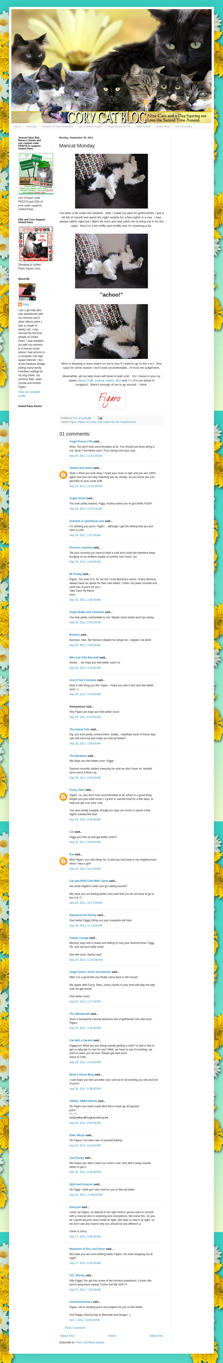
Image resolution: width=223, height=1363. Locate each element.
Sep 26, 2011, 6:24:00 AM (85, 717)
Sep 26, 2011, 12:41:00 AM (85, 455)
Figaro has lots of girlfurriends (119, 421)
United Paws (163, 126)
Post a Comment (75, 1327)
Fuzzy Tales (76, 789)
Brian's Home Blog (81, 1074)
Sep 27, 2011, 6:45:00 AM (85, 1263)
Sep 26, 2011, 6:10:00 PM (85, 1062)
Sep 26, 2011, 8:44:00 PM (85, 1145)
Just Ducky (76, 1157)
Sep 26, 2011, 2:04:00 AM (85, 561)
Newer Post (67, 1335)
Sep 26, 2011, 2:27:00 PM (85, 1001)
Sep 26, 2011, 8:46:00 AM (85, 819)
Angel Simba (77, 498)
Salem (110, 380)
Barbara (74, 634)
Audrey (99, 380)
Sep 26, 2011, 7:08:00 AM (85, 743)
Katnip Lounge (79, 938)
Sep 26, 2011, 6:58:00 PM (85, 1123)
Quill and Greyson (81, 1184)
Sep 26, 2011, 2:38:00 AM (85, 599)
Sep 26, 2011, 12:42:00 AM (85, 486)
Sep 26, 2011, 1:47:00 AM (85, 535)
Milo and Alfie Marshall (84, 657)
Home (17, 126)
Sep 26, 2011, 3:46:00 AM (85, 645)
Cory (26, 304)
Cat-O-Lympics (183, 126)
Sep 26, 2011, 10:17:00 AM (85, 902)
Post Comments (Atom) (90, 1342)
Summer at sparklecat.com (86, 521)
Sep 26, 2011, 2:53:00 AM (85, 622)
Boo (118, 380)
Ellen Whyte (77, 1135)
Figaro (73, 421)
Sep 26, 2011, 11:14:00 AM (85, 925)
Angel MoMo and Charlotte (86, 612)
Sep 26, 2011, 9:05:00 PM (85, 1172)
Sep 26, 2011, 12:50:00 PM (85, 959)
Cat (71, 831)
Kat (71, 854)
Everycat (75, 1207)
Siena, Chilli (85, 380)
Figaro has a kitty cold (90, 421)
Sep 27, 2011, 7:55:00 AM (85, 1289)
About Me (31, 126)
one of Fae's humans (82, 680)
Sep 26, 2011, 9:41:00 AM (85, 868)
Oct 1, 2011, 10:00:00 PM (84, 1320)
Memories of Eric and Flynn (87, 1249)
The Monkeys (78, 755)
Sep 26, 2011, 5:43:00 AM (85, 694)
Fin (130, 380)
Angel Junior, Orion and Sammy (90, 972)
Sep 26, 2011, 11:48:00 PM (85, 1194)
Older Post (156, 1335)
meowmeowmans (80, 1301)
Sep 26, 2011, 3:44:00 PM (85, 1028)
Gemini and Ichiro (80, 468)
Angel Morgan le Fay (119, 126)
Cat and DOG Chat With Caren (88, 881)
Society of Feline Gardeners (57, 126)
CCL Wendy (77, 1275)
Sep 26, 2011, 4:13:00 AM (85, 667)
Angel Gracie (143, 126)
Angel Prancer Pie (81, 441)
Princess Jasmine (80, 547)
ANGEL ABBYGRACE (83, 1101)
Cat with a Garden (81, 1040)
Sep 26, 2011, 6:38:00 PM (85, 1088)
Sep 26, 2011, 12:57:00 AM (85, 508)
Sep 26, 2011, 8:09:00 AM (85, 777)
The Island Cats (79, 729)
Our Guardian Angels (90, 126)
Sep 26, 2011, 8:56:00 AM (85, 842)
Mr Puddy (75, 574)
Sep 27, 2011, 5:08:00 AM (85, 1236)
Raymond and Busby (82, 915)
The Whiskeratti (79, 1014)
